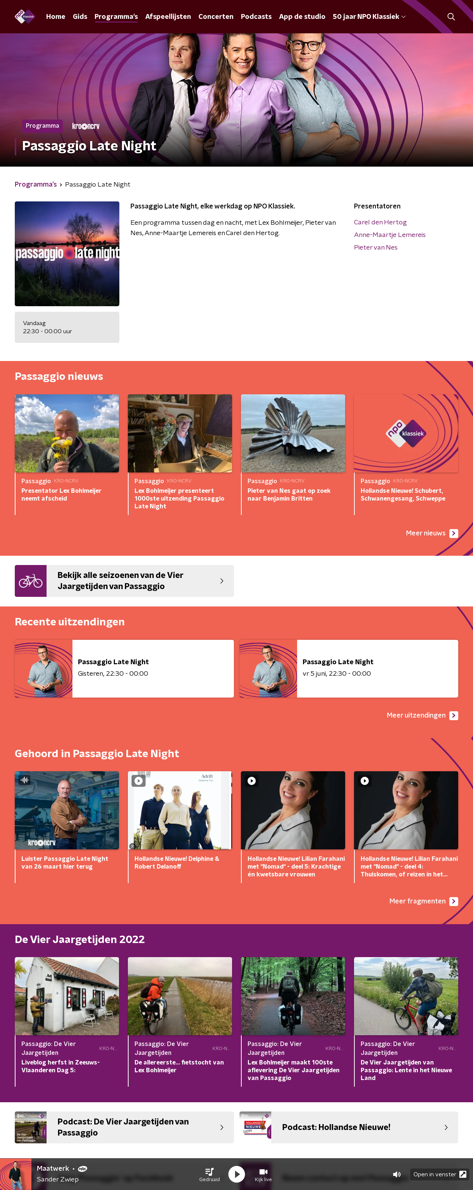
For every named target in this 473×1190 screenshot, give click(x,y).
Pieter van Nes (376, 247)
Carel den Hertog (380, 222)
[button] (209, 1174)
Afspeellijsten (168, 17)
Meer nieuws (432, 533)
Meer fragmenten (423, 901)
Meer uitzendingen (422, 715)
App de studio (302, 17)
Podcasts (256, 17)
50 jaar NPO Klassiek (369, 17)
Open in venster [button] (440, 1174)
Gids (80, 17)
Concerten (216, 17)
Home (55, 17)
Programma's (116, 17)
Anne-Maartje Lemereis (390, 235)
